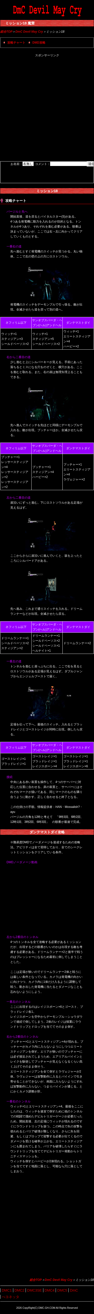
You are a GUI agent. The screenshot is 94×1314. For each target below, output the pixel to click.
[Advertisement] (47, 109)
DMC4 (50, 1290)
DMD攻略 (38, 42)
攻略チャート (16, 42)
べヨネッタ (10, 1297)
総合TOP (6, 31)
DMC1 (7, 1290)
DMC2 (20, 1290)
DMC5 (62, 1290)
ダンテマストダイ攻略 (47, 832)
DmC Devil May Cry (29, 31)
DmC (74, 1290)
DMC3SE (34, 1290)
